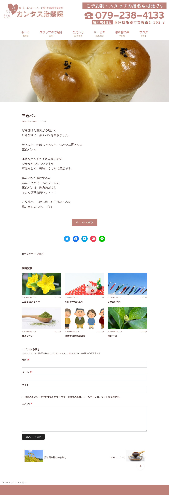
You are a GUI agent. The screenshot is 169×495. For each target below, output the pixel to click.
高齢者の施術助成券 (75, 336)
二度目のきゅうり (31, 302)
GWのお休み (114, 302)
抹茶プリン (27, 336)
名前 (26, 359)
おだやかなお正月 (74, 302)
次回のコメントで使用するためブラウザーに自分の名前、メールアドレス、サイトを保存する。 (73, 397)
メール (27, 372)
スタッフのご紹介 (51, 34)
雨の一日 (112, 336)
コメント (27, 403)
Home (5, 482)
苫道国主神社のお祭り (55, 457)
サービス (99, 34)
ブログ (143, 34)
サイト (25, 384)
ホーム (25, 34)
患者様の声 (122, 34)
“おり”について (117, 457)
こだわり (78, 34)
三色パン (24, 482)
